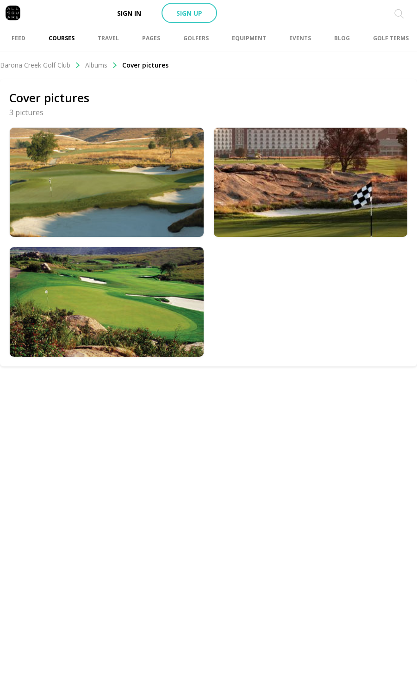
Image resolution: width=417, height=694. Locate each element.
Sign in (129, 13)
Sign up (189, 13)
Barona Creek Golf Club (40, 65)
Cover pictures (145, 65)
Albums (101, 65)
